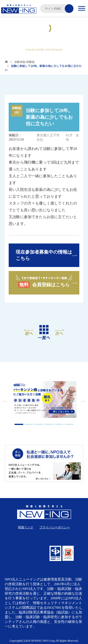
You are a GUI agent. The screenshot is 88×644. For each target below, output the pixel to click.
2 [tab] (29, 424)
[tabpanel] (44, 400)
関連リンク (25, 527)
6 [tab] (69, 424)
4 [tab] (49, 424)
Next (82, 401)
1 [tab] (19, 424)
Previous (6, 401)
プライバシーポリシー (54, 527)
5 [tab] (59, 424)
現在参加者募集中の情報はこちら (44, 255)
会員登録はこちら (44, 281)
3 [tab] (38, 424)
